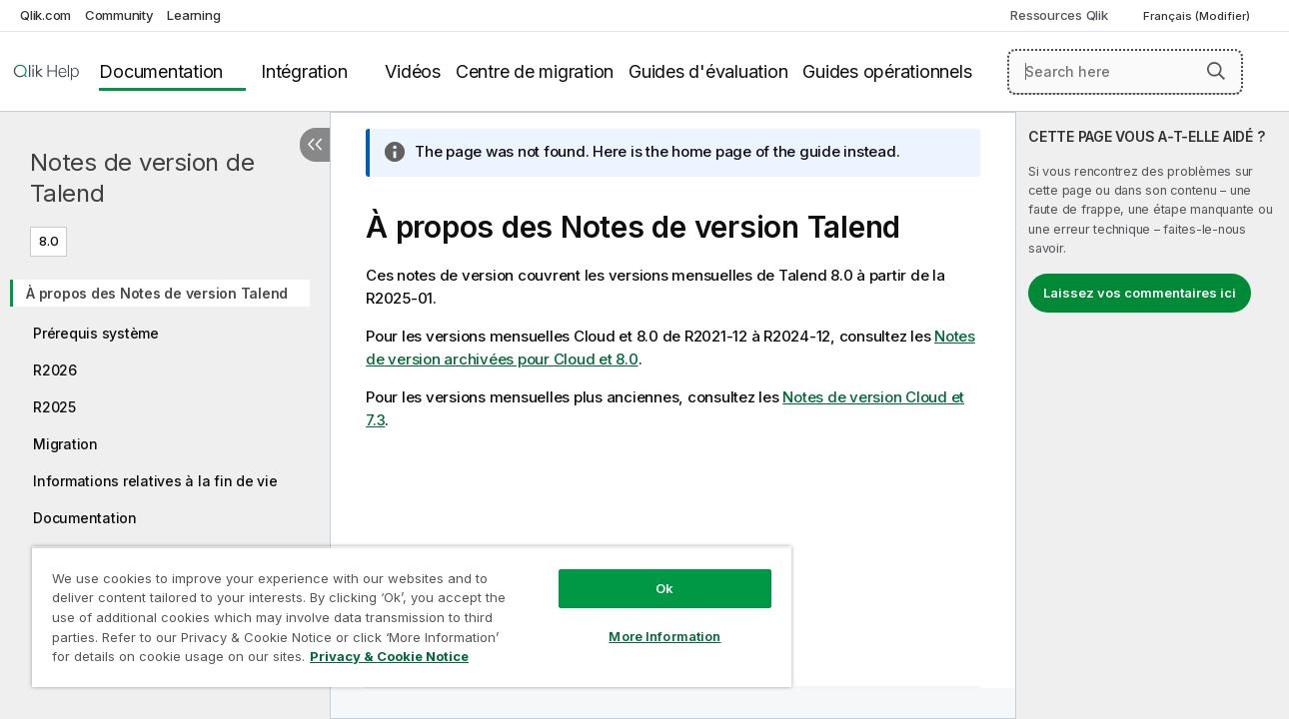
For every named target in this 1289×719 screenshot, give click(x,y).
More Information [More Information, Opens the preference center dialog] (654, 621)
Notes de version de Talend (142, 178)
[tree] (165, 428)
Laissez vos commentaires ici (1139, 293)
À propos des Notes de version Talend (157, 293)
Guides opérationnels (886, 71)
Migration (65, 443)
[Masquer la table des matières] (315, 145)
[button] (1216, 71)
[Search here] (1125, 72)
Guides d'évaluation (708, 71)
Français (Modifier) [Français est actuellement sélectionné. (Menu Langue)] (1198, 16)
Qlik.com (45, 15)
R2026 (55, 369)
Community (119, 15)
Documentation (161, 71)
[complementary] (1152, 415)
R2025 (54, 406)
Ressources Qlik (1058, 15)
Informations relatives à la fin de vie (155, 480)
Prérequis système (96, 333)
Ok (654, 573)
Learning (193, 15)
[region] (405, 609)
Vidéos (413, 71)
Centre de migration (535, 71)
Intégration (304, 71)
